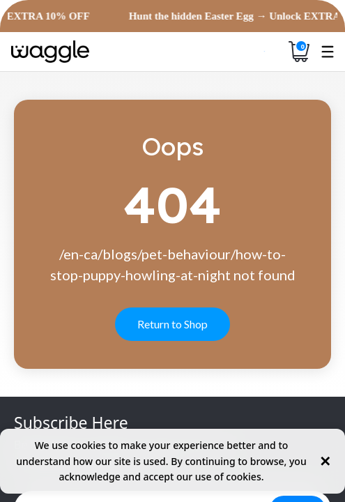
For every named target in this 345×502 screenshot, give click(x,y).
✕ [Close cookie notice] (325, 461)
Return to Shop (172, 323)
